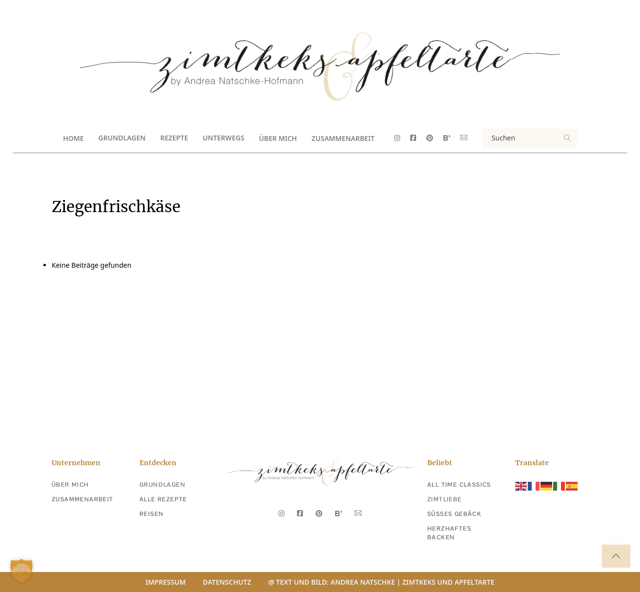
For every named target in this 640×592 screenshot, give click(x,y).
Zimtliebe (444, 499)
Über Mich (278, 138)
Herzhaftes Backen (449, 533)
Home (73, 138)
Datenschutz (227, 582)
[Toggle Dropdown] (153, 138)
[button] (21, 570)
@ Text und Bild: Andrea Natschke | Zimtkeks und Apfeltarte (381, 582)
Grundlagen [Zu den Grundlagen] (162, 485)
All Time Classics (459, 485)
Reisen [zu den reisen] (151, 514)
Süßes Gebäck (454, 514)
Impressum (165, 582)
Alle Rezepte (163, 499)
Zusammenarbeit (343, 138)
